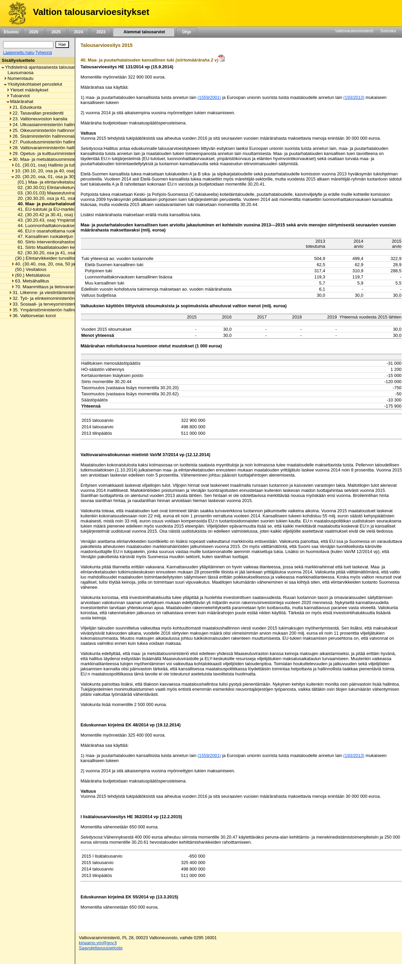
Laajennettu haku (18, 52)
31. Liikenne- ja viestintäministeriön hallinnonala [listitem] (58, 292)
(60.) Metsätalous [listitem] (30, 275)
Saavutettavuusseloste (101, 947)
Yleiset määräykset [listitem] (27, 89)
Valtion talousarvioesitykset (91, 12)
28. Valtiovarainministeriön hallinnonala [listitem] (50, 147)
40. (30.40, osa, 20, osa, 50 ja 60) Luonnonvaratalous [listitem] (66, 263)
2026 (33, 32)
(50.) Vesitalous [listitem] (28, 269)
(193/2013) (353, 97)
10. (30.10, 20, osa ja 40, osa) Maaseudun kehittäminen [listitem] (69, 170)
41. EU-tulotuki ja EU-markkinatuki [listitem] (50, 209)
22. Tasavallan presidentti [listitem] (36, 113)
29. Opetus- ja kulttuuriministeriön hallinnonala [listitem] (57, 153)
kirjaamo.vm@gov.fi (98, 942)
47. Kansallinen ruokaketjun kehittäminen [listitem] (57, 236)
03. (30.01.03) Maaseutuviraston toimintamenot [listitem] (63, 192)
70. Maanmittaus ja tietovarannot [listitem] (46, 286)
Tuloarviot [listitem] (18, 95)
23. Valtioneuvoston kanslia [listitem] (38, 118)
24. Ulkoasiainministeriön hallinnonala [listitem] (48, 124)
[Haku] (28, 44)
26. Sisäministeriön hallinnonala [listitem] (42, 136)
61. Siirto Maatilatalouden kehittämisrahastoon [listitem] (62, 247)
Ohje (186, 32)
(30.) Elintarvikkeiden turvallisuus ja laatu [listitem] (54, 258)
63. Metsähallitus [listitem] (30, 280)
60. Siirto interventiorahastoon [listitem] (46, 241)
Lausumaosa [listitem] (18, 72)
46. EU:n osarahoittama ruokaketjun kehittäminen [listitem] (65, 231)
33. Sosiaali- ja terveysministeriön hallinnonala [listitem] (57, 304)
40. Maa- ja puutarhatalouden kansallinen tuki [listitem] (64, 203)
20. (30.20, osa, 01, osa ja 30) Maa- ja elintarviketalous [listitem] (68, 176)
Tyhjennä (43, 52)
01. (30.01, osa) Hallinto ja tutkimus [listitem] (48, 165)
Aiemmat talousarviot (143, 32)
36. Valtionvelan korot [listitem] (32, 315)
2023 (101, 32)
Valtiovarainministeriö (354, 31)
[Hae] (62, 44)
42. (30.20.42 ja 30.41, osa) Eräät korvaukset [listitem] (61, 214)
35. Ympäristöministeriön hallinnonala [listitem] (48, 309)
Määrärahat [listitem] (19, 101)
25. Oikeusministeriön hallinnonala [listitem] (45, 130)
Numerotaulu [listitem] (18, 78)
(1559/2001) (209, 97)
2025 (56, 32)
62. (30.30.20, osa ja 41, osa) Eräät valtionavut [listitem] (62, 252)
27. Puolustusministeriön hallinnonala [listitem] (48, 141)
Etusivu (11, 32)
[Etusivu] (15, 13)
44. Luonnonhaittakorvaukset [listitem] (45, 225)
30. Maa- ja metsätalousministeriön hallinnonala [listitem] (58, 159)
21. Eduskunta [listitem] (25, 107)
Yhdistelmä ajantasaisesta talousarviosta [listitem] (44, 67)
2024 (78, 32)
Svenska (388, 31)
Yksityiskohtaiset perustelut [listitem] (33, 84)
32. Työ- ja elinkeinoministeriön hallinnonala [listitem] (54, 298)
